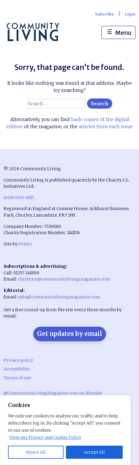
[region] (65, 430)
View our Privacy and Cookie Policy (45, 437)
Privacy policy (18, 360)
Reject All (36, 452)
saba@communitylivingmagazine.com (59, 297)
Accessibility (17, 369)
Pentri (25, 244)
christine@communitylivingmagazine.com (64, 279)
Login (130, 14)
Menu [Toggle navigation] (118, 32)
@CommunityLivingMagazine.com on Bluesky (53, 393)
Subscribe (104, 14)
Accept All (94, 452)
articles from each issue (106, 126)
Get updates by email (69, 333)
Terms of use (17, 378)
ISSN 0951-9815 (19, 197)
